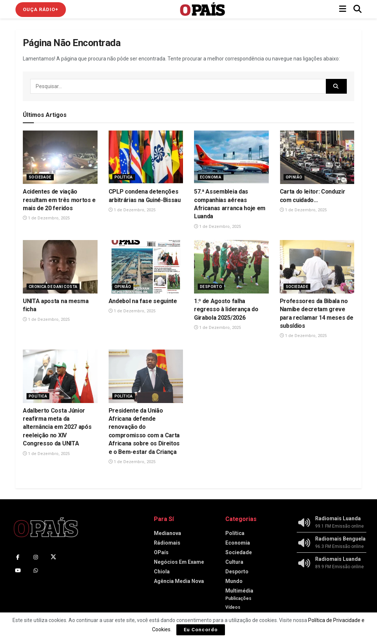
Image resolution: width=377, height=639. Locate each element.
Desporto (211, 287)
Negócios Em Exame (179, 562)
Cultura (234, 562)
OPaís (161, 552)
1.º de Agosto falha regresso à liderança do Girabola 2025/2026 (226, 309)
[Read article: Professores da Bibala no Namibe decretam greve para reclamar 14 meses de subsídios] (317, 267)
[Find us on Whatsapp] (36, 570)
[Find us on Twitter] (53, 557)
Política (123, 177)
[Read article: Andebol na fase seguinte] (146, 267)
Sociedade (40, 177)
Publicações (238, 598)
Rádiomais (167, 543)
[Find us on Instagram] (36, 557)
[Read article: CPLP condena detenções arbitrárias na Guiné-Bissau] (146, 157)
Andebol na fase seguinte (143, 301)
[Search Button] (357, 9)
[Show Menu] (342, 9)
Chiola (162, 571)
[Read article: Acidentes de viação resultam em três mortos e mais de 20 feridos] (60, 157)
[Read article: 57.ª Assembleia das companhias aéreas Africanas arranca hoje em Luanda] (231, 157)
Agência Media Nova (179, 581)
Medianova (167, 533)
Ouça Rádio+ (41, 9)
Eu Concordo (201, 629)
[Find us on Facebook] (18, 557)
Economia (210, 177)
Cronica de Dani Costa (53, 287)
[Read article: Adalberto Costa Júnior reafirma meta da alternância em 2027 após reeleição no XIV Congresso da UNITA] (60, 376)
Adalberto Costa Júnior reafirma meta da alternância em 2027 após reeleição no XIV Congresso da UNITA (57, 427)
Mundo (234, 581)
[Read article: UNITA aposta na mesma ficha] (60, 267)
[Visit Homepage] (202, 9)
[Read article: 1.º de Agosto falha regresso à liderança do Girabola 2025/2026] (231, 267)
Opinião (294, 177)
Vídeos (232, 607)
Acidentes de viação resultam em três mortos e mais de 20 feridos (59, 200)
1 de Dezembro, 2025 (46, 218)
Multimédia (239, 591)
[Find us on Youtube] (18, 570)
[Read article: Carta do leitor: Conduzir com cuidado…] (317, 157)
